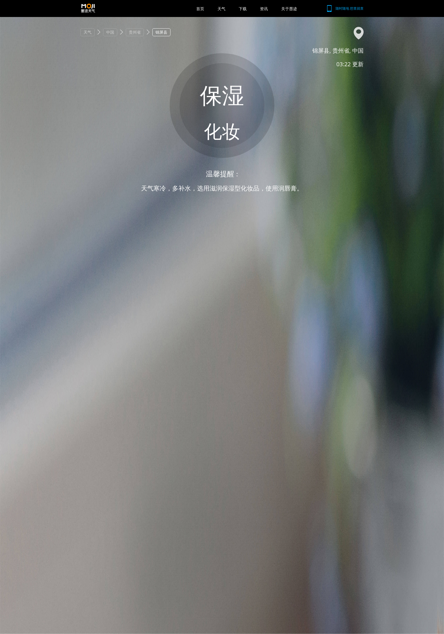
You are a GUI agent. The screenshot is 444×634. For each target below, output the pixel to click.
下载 (243, 8)
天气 (221, 8)
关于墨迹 (289, 8)
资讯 (264, 8)
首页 (200, 8)
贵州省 (135, 32)
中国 (110, 32)
